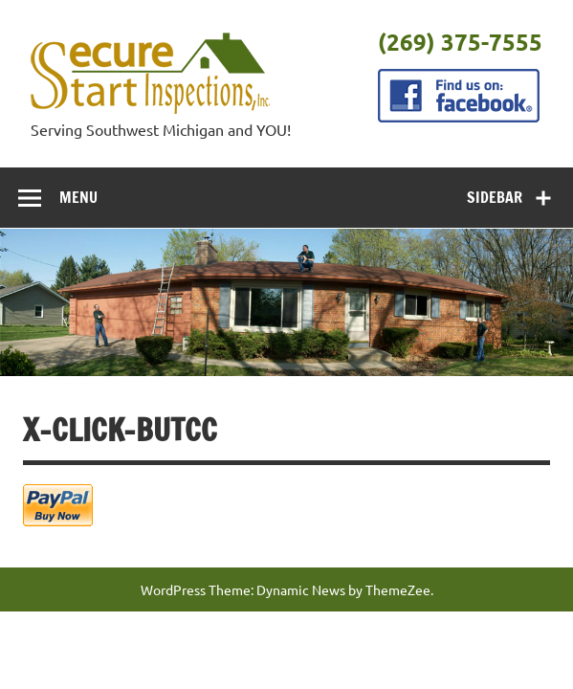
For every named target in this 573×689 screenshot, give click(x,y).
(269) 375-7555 (460, 41)
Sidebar (494, 197)
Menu (78, 197)
